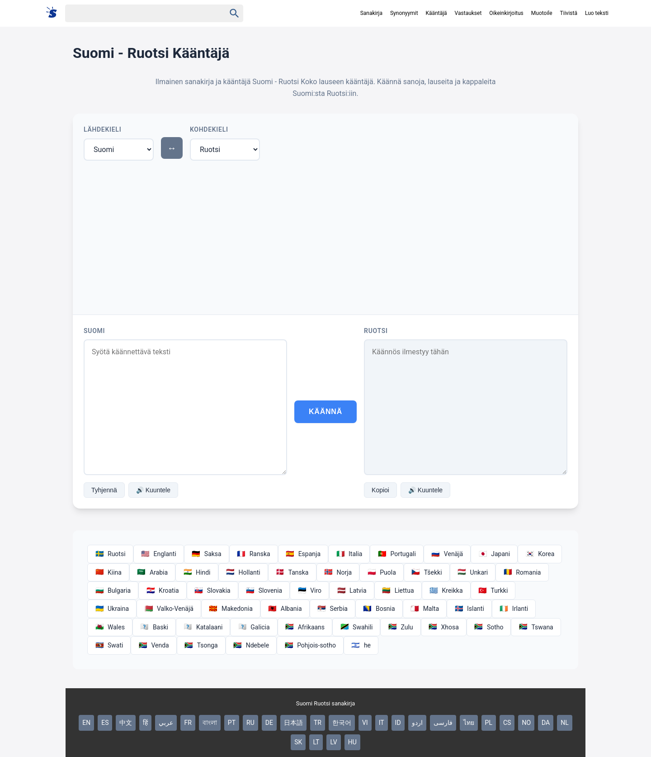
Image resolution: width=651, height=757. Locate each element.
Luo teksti (597, 13)
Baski (154, 627)
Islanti (469, 608)
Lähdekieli (102, 129)
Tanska (292, 572)
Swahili (356, 627)
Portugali (396, 553)
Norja (338, 572)
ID (398, 722)
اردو (417, 722)
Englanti (158, 553)
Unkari (473, 572)
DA (546, 722)
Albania (285, 608)
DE (269, 722)
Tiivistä (568, 13)
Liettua (398, 590)
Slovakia (212, 590)
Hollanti (243, 572)
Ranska (253, 553)
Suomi (94, 330)
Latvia (352, 590)
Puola (381, 572)
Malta (424, 608)
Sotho (489, 627)
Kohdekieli (209, 129)
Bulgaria (113, 590)
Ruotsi (376, 330)
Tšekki (426, 572)
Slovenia (264, 590)
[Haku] (137, 13)
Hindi (196, 572)
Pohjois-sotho (310, 645)
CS (507, 722)
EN (86, 722)
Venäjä (447, 553)
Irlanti (514, 608)
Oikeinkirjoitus (506, 13)
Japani (494, 553)
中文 (125, 722)
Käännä (325, 411)
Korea (539, 553)
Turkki (493, 590)
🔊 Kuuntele (153, 490)
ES (104, 722)
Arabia (152, 572)
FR (187, 722)
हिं (145, 722)
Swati (109, 645)
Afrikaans (305, 627)
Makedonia (231, 608)
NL (565, 722)
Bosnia (379, 608)
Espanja (303, 553)
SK (298, 742)
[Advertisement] (325, 235)
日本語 (293, 722)
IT (381, 722)
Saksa (207, 553)
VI (365, 722)
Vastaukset (468, 13)
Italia (349, 553)
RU (250, 722)
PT (232, 722)
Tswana (536, 627)
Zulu (400, 627)
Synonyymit (404, 13)
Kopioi (380, 490)
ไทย (468, 722)
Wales (110, 627)
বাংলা (210, 722)
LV (333, 742)
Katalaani (203, 627)
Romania (522, 572)
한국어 (341, 722)
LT (316, 742)
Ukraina (112, 608)
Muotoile (541, 13)
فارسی (443, 722)
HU (352, 742)
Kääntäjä (436, 13)
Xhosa (444, 627)
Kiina (108, 572)
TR (317, 722)
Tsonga (201, 645)
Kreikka (446, 590)
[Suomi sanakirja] (54, 13)
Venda (153, 645)
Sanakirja (371, 13)
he (361, 645)
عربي (166, 722)
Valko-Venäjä (168, 608)
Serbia (332, 608)
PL (488, 722)
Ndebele (251, 645)
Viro (309, 590)
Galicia (253, 627)
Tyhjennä (104, 490)
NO (526, 722)
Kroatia (162, 590)
